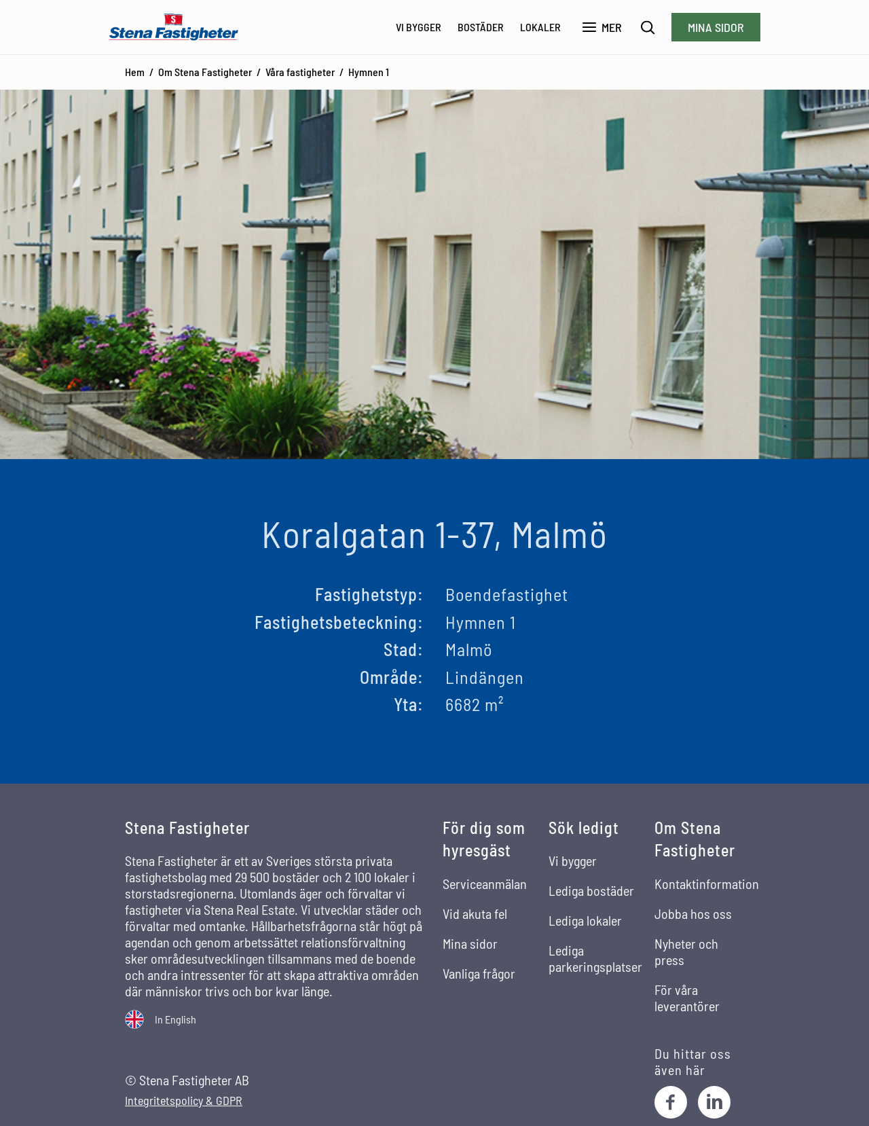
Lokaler (540, 26)
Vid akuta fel (475, 913)
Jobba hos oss (693, 913)
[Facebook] (670, 1102)
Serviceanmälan (485, 883)
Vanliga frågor (479, 973)
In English (175, 1019)
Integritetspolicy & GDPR (183, 1100)
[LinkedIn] (714, 1102)
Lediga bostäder (591, 890)
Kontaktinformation (706, 883)
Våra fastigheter (300, 71)
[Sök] (648, 27)
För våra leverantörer (687, 997)
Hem (135, 71)
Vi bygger (418, 26)
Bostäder (481, 26)
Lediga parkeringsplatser (595, 958)
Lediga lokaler (585, 920)
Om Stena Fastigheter (205, 71)
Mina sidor (716, 27)
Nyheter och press (686, 951)
